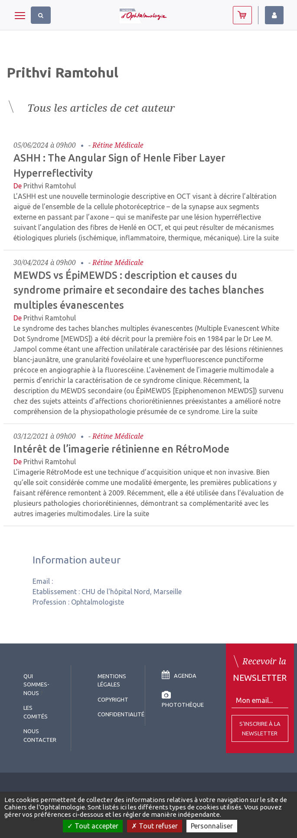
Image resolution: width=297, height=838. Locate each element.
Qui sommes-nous (36, 684)
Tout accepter (92, 826)
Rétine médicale (118, 145)
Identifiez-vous (274, 15)
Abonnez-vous (242, 15)
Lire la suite (261, 238)
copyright (113, 699)
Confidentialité (121, 714)
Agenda (179, 676)
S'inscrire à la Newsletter (260, 728)
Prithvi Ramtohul (49, 186)
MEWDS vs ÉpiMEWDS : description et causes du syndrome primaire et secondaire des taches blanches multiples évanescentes (138, 290)
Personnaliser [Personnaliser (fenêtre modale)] (212, 826)
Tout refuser (154, 826)
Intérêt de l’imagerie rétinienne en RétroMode (121, 448)
